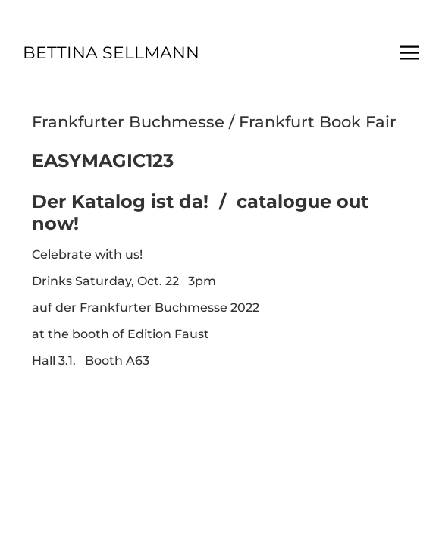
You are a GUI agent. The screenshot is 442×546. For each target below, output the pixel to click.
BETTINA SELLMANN (111, 52)
